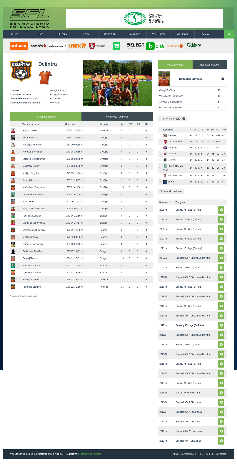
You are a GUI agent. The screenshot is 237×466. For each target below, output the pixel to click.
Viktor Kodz (28, 201)
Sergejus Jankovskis (33, 244)
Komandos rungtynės (117, 116)
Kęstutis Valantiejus (32, 272)
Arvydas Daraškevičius (34, 208)
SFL (208, 454)
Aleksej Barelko (30, 180)
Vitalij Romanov (30, 237)
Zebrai (168, 181)
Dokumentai (220, 454)
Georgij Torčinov (31, 258)
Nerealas (170, 147)
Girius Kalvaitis (30, 137)
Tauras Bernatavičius (33, 194)
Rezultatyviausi (175, 64)
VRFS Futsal (158, 34)
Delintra (169, 135)
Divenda (169, 159)
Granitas (169, 153)
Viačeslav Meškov (31, 265)
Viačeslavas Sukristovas (34, 187)
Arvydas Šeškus (31, 130)
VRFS (200, 454)
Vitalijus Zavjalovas (32, 173)
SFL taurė (62, 34)
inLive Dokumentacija (182, 454)
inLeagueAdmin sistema (89, 454)
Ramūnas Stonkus (32, 287)
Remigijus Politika (31, 279)
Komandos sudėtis (46, 116)
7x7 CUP (86, 34)
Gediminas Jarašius (32, 251)
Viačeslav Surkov (31, 166)
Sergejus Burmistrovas (34, 159)
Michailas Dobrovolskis (34, 223)
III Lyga (14, 34)
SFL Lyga (38, 34)
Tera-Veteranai (172, 175)
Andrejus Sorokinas (32, 151)
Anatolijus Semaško (32, 144)
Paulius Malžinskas (32, 215)
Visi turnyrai (182, 34)
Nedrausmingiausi (209, 64)
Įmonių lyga (134, 34)
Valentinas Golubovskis (34, 230)
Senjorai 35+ (110, 34)
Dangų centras (172, 141)
